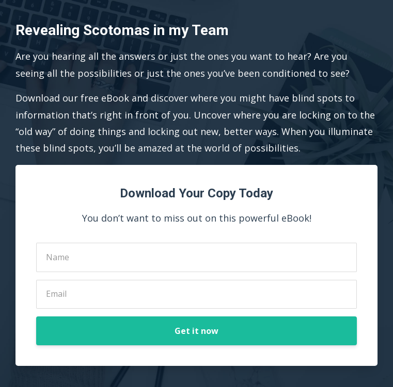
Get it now (196, 330)
